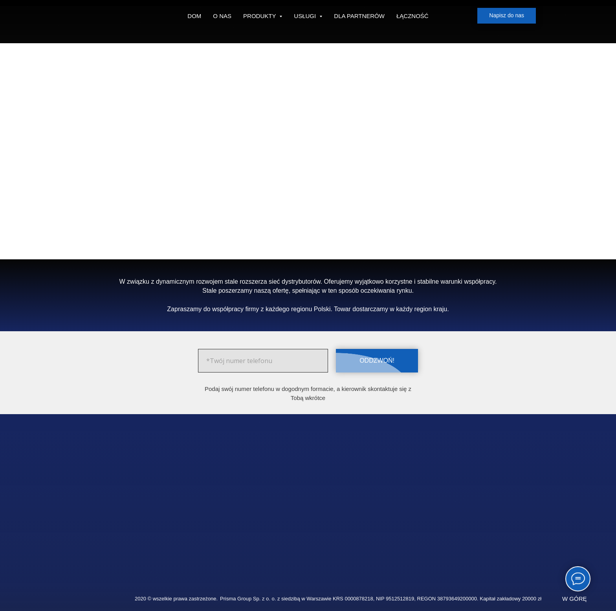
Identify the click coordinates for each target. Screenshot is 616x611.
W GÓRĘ (574, 598)
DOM (194, 16)
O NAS (222, 16)
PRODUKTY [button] (260, 16)
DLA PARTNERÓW (359, 16)
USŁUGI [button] (305, 16)
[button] (506, 16)
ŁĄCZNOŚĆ (412, 16)
